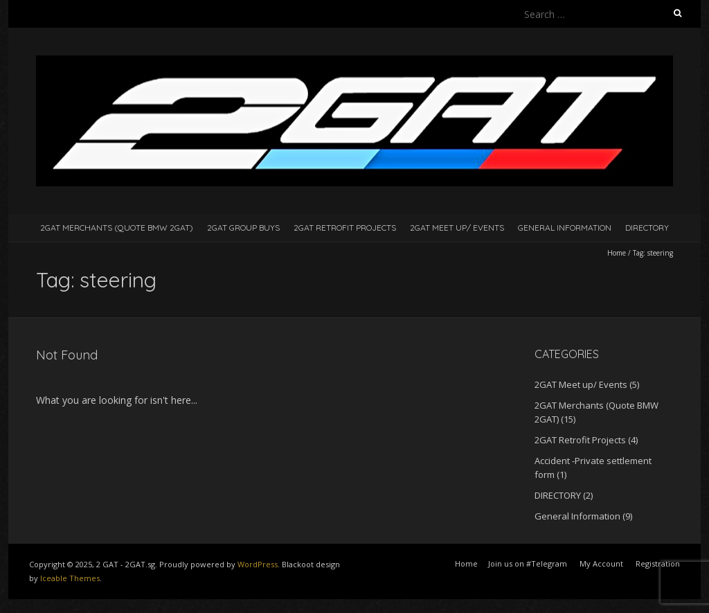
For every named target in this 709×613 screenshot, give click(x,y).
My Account (601, 563)
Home (616, 253)
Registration (658, 563)
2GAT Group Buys (243, 227)
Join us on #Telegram (527, 563)
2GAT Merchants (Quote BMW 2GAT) (116, 227)
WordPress (257, 564)
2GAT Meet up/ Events (457, 227)
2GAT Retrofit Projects (345, 227)
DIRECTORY (647, 227)
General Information (564, 227)
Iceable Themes (70, 578)
